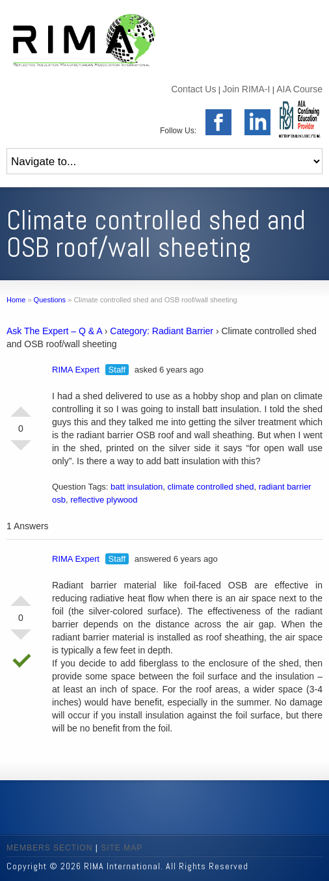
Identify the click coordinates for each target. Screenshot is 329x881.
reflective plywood (103, 500)
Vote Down (20, 450)
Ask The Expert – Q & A (54, 331)
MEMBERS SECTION (49, 847)
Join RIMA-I (246, 89)
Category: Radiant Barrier (161, 331)
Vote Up (20, 406)
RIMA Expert (75, 370)
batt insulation (137, 487)
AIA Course (299, 89)
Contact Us (193, 89)
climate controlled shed (211, 487)
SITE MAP (121, 847)
